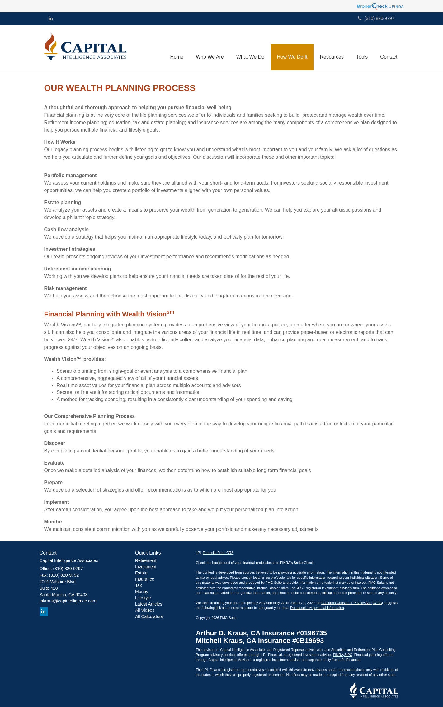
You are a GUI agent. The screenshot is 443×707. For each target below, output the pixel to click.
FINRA (338, 655)
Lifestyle (143, 597)
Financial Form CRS (218, 553)
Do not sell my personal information (317, 608)
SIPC (348, 655)
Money (141, 591)
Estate (141, 572)
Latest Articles (148, 604)
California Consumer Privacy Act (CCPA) (352, 603)
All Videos (144, 610)
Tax (138, 585)
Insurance (144, 579)
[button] (210, 48)
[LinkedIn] (51, 18)
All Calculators (149, 616)
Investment (145, 566)
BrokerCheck (304, 562)
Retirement (145, 560)
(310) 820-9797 (376, 18)
